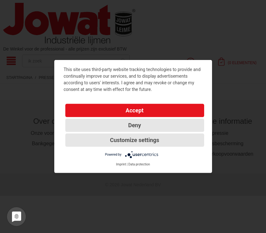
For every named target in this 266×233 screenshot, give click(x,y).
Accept (135, 110)
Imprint (121, 164)
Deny (134, 125)
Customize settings (134, 140)
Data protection (139, 164)
